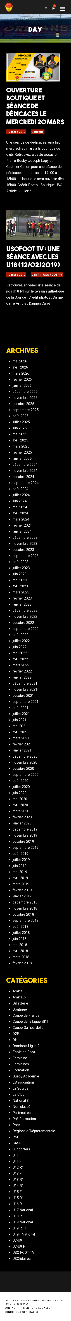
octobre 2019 (23, 841)
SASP (17, 1143)
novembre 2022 (25, 616)
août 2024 (20, 489)
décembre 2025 (25, 391)
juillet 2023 (21, 568)
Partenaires (22, 1113)
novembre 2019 (25, 835)
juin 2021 (20, 720)
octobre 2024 (23, 477)
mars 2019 (21, 884)
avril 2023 (20, 586)
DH (15, 1040)
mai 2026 (20, 361)
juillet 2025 (21, 422)
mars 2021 (21, 738)
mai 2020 (20, 799)
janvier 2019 (22, 896)
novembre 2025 (25, 398)
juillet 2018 (21, 932)
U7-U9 (17, 1240)
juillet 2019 (21, 860)
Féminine (20, 1058)
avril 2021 (20, 732)
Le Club (18, 1094)
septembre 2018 (26, 920)
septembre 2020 (26, 774)
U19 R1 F (20, 1228)
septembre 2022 (26, 629)
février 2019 (22, 890)
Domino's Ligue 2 (26, 1046)
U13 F (17, 1173)
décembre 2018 (25, 902)
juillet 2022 (21, 641)
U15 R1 (18, 1198)
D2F (16, 1034)
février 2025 (22, 452)
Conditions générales (21, 1312)
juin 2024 (20, 501)
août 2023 (20, 562)
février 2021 (22, 744)
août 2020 (20, 781)
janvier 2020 (22, 823)
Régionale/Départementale (34, 1131)
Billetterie (20, 1003)
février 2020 (22, 817)
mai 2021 (20, 726)
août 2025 (20, 416)
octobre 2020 (23, 768)
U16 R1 (18, 1204)
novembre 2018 (25, 908)
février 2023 (22, 598)
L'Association (23, 1082)
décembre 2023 (25, 537)
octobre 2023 (23, 549)
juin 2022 (20, 647)
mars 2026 (21, 373)
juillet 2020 (21, 787)
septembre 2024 (26, 483)
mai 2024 (20, 507)
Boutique (38, 132)
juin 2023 (20, 574)
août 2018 (20, 926)
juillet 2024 (21, 495)
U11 (16, 1155)
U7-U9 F (19, 1246)
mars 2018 (21, 957)
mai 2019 (20, 872)
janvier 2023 (22, 604)
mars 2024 (21, 519)
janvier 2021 (22, 750)
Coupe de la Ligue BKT (30, 1021)
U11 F (17, 1161)
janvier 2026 (22, 385)
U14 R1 (18, 1186)
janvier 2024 (22, 531)
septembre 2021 (26, 701)
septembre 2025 (26, 410)
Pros (16, 1125)
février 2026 (22, 379)
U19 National (23, 1222)
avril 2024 (20, 513)
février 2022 (22, 671)
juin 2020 (20, 793)
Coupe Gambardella (28, 1027)
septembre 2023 (26, 556)
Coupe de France (26, 1015)
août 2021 (20, 708)
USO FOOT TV (52, 274)
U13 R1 (18, 1179)
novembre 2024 (25, 470)
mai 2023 (20, 580)
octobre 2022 (23, 622)
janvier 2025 (22, 458)
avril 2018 (20, 951)
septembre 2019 (26, 847)
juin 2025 (20, 428)
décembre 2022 (25, 610)
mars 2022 (21, 665)
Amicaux (19, 997)
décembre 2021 (25, 683)
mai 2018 (20, 945)
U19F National (24, 1234)
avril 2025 (20, 440)
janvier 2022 (22, 677)
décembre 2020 (25, 756)
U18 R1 (36, 274)
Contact (10, 1308)
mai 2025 (20, 434)
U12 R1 (18, 1167)
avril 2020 (20, 805)
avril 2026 (20, 367)
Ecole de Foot (24, 1052)
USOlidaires (22, 1258)
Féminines (21, 1064)
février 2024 (22, 525)
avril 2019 (20, 878)
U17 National (23, 1210)
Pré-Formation (24, 1119)
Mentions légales (37, 1308)
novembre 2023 (25, 543)
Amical (18, 991)
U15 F (17, 1192)
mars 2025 (21, 446)
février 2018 (22, 963)
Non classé (21, 1106)
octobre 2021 (23, 695)
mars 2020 (21, 811)
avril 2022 (20, 659)
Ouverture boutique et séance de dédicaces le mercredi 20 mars (35, 106)
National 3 (21, 1100)
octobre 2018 (23, 914)
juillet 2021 (21, 714)
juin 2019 (20, 866)
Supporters (21, 1149)
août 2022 (20, 635)
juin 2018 (20, 939)
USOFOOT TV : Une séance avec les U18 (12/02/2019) (33, 257)
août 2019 (20, 853)
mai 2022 (20, 653)
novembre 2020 (25, 762)
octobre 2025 (23, 404)
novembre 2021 (25, 689)
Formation (21, 1070)
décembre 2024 (25, 464)
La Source (21, 1088)
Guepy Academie (26, 1076)
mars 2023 (21, 592)
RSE (16, 1137)
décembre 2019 (25, 829)
